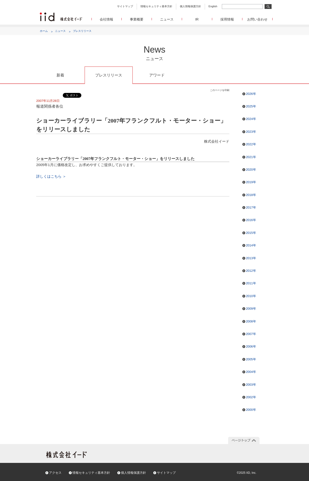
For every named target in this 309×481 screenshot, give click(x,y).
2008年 (251, 321)
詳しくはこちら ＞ (51, 176)
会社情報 (106, 19)
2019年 (251, 182)
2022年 (251, 144)
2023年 (251, 131)
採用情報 (227, 19)
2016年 (251, 220)
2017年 (251, 207)
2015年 (251, 233)
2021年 (251, 157)
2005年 (251, 359)
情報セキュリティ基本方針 (156, 6)
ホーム (44, 30)
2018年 (251, 195)
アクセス (55, 472)
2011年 (251, 283)
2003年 (251, 384)
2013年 (251, 258)
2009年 (251, 308)
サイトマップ (125, 6)
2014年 (251, 245)
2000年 (251, 409)
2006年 (251, 346)
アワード (157, 75)
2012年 (251, 270)
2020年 (251, 169)
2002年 (251, 397)
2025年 (251, 106)
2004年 (251, 372)
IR (197, 19)
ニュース (167, 19)
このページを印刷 (219, 90)
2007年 (251, 334)
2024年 (251, 119)
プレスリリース (82, 30)
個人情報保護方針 (190, 6)
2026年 (251, 94)
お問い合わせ (257, 19)
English (213, 6)
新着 (60, 75)
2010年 (251, 296)
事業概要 (136, 19)
